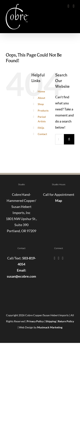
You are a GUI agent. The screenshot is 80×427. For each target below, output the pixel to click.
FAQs (41, 127)
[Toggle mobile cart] (68, 6)
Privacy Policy (35, 321)
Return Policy (66, 321)
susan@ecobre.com (21, 276)
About (41, 97)
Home (41, 91)
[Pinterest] (62, 258)
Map (58, 200)
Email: (21, 270)
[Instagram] (58, 258)
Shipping (50, 321)
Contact (42, 134)
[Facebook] (54, 258)
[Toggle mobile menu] (73, 6)
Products (43, 110)
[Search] (69, 139)
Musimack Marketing (49, 327)
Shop (41, 104)
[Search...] (59, 139)
